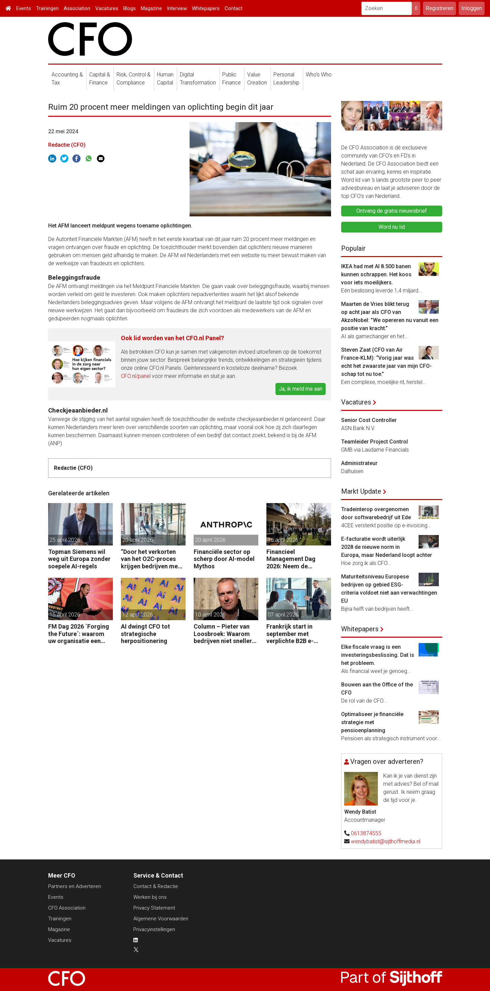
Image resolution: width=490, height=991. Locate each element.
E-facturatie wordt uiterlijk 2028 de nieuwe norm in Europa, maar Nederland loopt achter (386, 547)
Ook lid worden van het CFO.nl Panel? (172, 338)
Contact (233, 8)
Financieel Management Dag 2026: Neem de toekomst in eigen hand (291, 559)
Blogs (129, 8)
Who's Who (319, 74)
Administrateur (359, 463)
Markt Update (361, 491)
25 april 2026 (65, 540)
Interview (177, 8)
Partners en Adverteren (74, 886)
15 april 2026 (65, 614)
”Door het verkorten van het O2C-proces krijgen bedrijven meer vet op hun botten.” (152, 559)
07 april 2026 (283, 614)
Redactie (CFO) (67, 145)
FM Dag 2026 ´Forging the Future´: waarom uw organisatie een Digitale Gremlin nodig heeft (79, 634)
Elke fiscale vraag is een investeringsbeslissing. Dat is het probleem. (377, 655)
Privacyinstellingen (154, 929)
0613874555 (366, 833)
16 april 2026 (283, 540)
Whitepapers (206, 8)
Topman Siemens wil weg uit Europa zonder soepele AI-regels (79, 559)
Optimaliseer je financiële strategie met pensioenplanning (372, 722)
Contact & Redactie (155, 886)
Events (23, 8)
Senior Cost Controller (369, 420)
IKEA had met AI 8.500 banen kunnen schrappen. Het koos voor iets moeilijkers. (376, 274)
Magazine (151, 8)
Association (77, 8)
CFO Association (67, 908)
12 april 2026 (137, 614)
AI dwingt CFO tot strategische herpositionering (145, 633)
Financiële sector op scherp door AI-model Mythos (224, 559)
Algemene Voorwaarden (160, 919)
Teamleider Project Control (374, 441)
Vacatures (106, 8)
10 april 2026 (210, 614)
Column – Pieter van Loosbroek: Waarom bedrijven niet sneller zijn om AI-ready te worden (223, 634)
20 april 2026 (137, 540)
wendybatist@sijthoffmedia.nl (385, 841)
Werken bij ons (150, 897)
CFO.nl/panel (136, 376)
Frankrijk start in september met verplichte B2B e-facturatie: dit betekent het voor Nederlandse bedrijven (297, 634)
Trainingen (47, 8)
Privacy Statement (154, 908)
